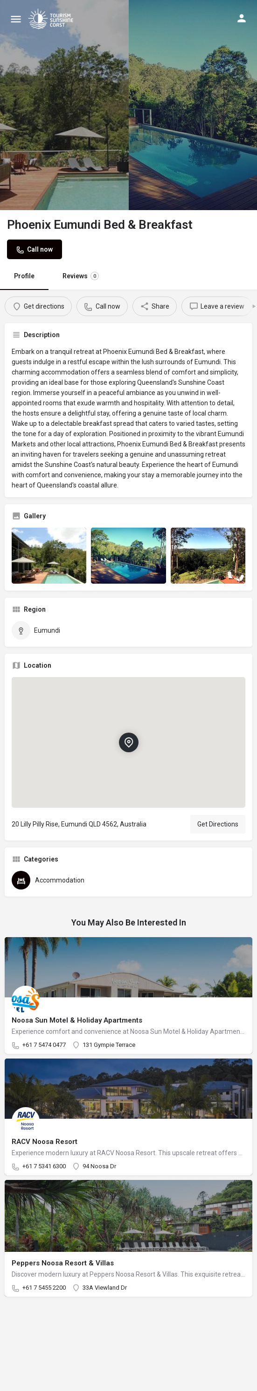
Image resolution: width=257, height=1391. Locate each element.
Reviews (81, 276)
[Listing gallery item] (49, 556)
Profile (24, 276)
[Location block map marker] (129, 742)
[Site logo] (51, 18)
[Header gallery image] (64, 105)
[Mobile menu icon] (15, 19)
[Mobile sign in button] (242, 18)
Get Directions (217, 824)
